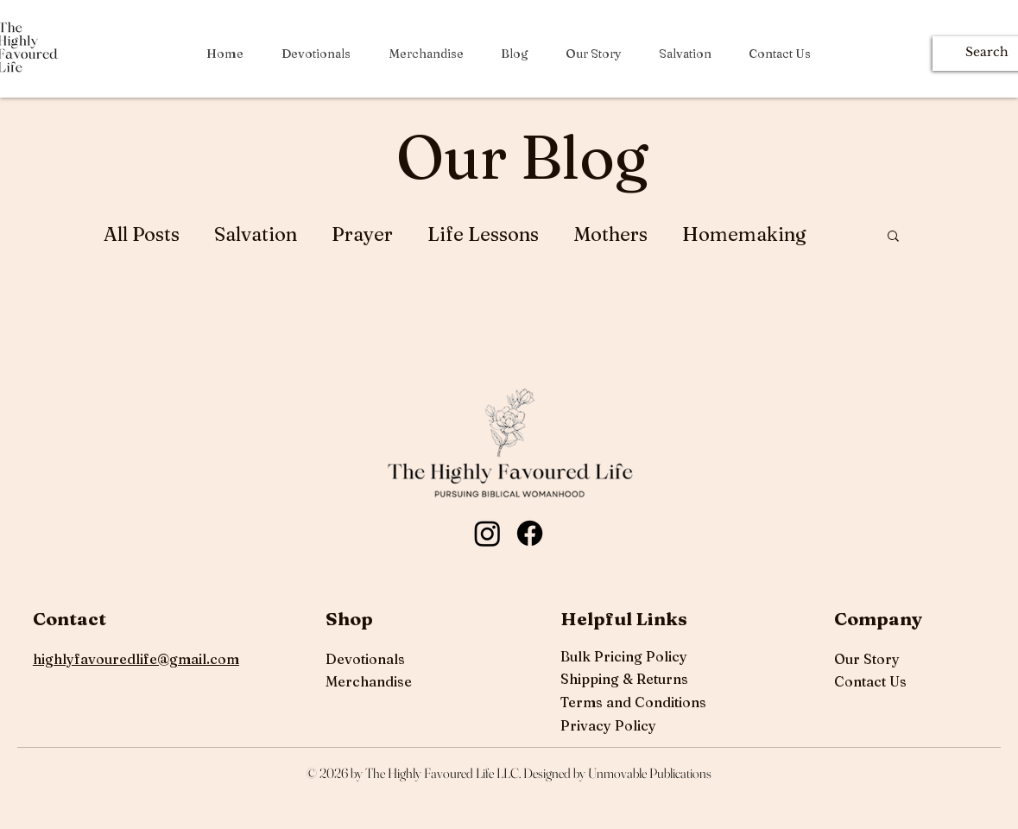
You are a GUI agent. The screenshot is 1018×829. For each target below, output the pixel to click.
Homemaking (744, 234)
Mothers (610, 234)
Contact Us (870, 681)
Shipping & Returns (624, 678)
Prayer (362, 234)
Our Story (867, 659)
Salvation (255, 234)
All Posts (142, 234)
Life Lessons (483, 234)
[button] (893, 237)
